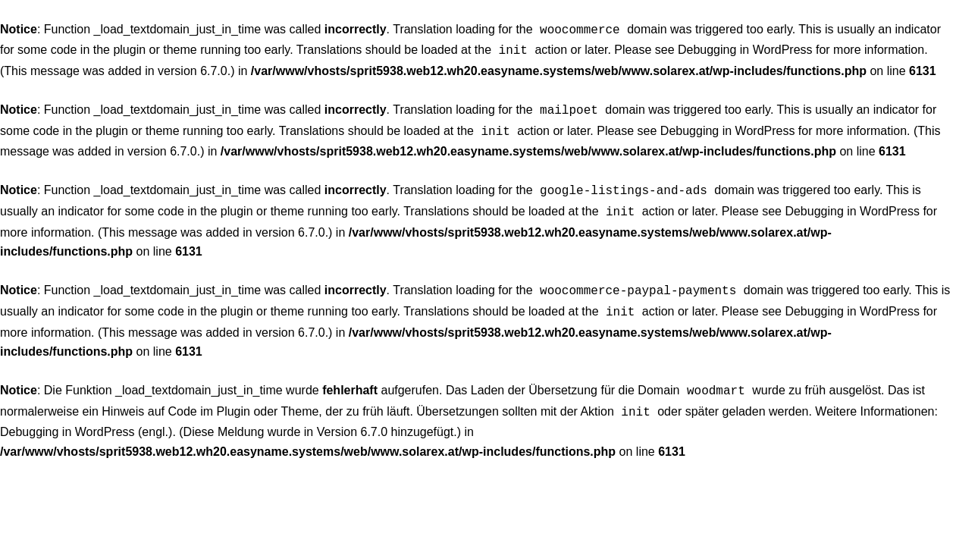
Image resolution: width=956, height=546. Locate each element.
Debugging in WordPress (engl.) (86, 416)
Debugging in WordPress (745, 48)
